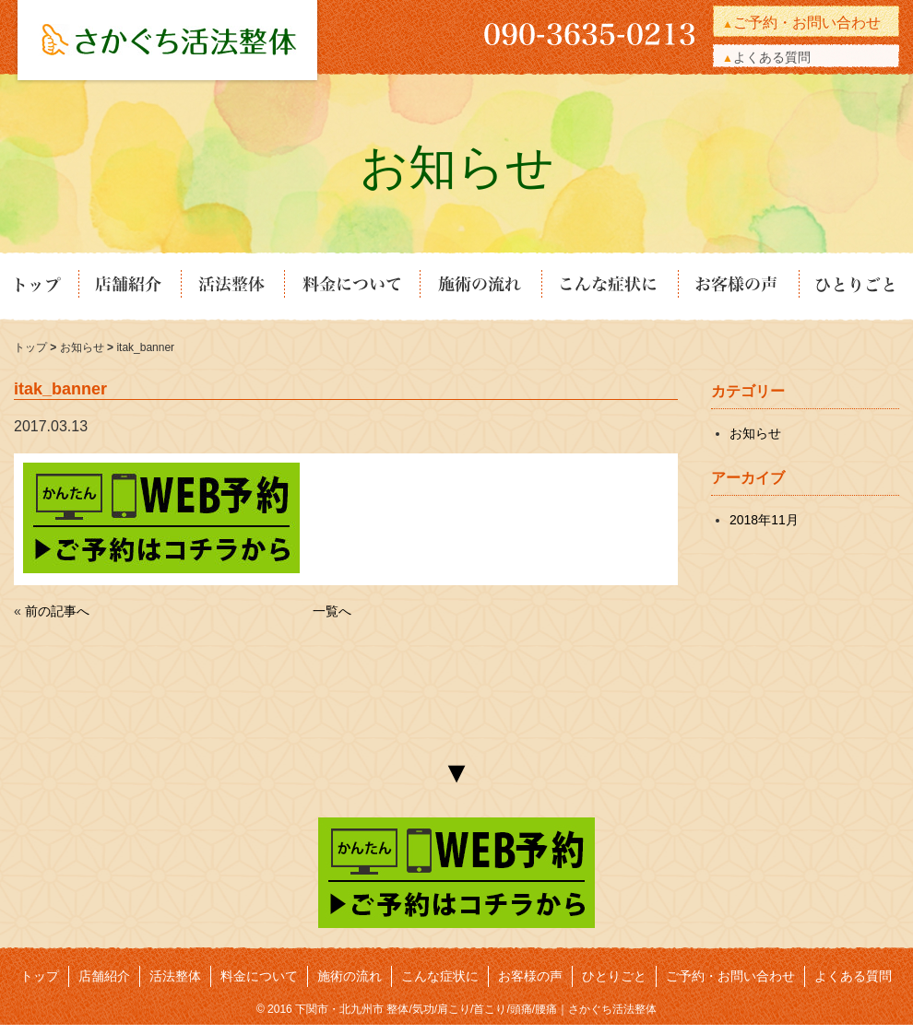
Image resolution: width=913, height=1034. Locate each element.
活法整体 (231, 287)
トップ (45, 287)
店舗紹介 (128, 287)
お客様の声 (737, 287)
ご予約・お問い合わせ (807, 22)
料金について (351, 287)
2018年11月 (764, 519)
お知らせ (83, 347)
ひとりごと (848, 287)
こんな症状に (608, 287)
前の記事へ (57, 611)
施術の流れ (479, 287)
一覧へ (332, 611)
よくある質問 (772, 57)
